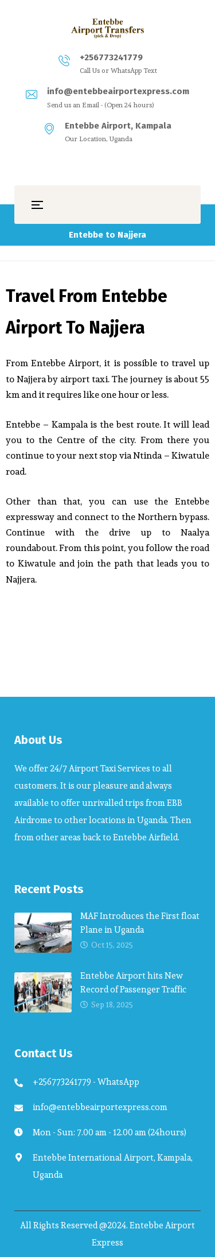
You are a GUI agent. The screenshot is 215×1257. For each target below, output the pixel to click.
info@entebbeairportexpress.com (118, 91)
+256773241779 (111, 57)
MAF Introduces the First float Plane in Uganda (140, 922)
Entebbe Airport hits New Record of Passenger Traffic (133, 982)
